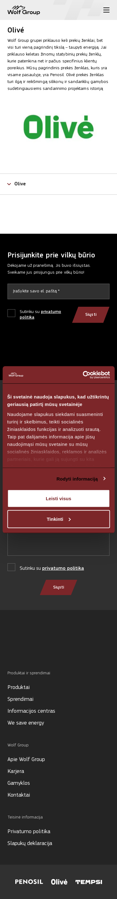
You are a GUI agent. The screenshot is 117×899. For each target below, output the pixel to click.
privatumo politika (63, 568)
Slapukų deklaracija (29, 844)
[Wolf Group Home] (23, 10)
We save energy (25, 723)
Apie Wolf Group (26, 760)
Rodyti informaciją (77, 478)
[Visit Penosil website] (29, 881)
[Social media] (10, 649)
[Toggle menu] (106, 10)
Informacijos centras (31, 711)
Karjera (15, 771)
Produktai (18, 688)
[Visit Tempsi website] (89, 882)
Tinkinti (59, 518)
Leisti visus (58, 498)
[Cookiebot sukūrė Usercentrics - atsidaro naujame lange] (83, 375)
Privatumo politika (28, 832)
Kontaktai (18, 795)
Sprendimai (20, 699)
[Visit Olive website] (59, 882)
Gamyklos (18, 783)
